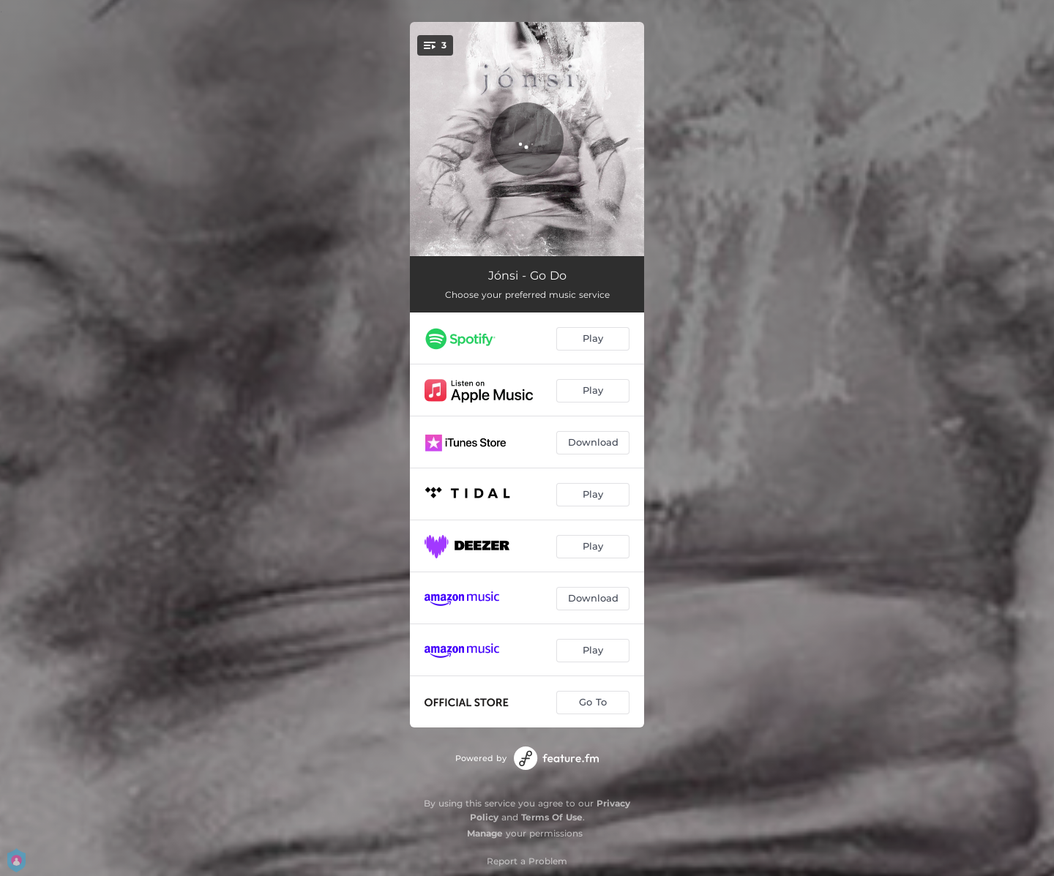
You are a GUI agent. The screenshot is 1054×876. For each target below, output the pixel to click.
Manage (485, 833)
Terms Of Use (552, 817)
